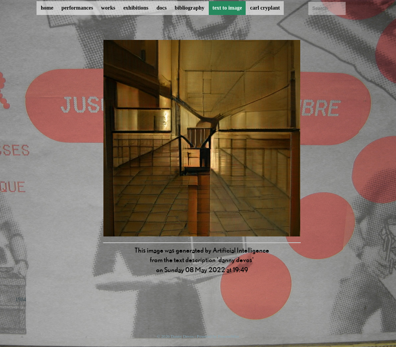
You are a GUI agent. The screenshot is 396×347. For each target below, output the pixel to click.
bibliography (189, 8)
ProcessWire (228, 336)
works (108, 8)
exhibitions (135, 8)
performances (77, 8)
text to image (227, 8)
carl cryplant (265, 8)
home (47, 8)
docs (161, 8)
